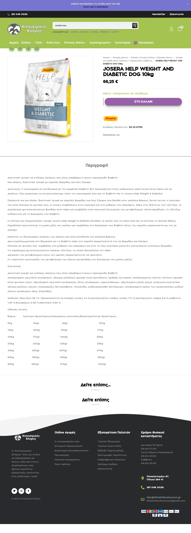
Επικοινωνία (176, 14)
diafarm (104, 32)
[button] (179, 29)
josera (74, 32)
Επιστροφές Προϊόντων (112, 455)
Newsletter (158, 14)
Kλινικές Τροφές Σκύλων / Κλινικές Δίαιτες (151, 57)
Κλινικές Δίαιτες (120, 57)
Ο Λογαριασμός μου (67, 441)
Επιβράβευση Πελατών (111, 460)
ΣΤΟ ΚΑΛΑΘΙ (143, 101)
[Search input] (93, 25)
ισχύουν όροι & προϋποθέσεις (95, 7)
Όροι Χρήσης (63, 464)
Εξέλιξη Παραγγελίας (111, 451)
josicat (84, 32)
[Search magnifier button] (134, 25)
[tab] (97, 166)
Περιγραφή (97, 166)
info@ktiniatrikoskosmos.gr (164, 497)
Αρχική (106, 57)
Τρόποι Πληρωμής (109, 441)
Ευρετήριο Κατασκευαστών (72, 451)
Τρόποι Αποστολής (109, 446)
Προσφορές (62, 455)
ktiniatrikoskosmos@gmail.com (166, 501)
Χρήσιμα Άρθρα (107, 464)
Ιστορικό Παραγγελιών (68, 446)
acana (94, 32)
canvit (115, 32)
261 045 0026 (19, 14)
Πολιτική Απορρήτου (67, 460)
